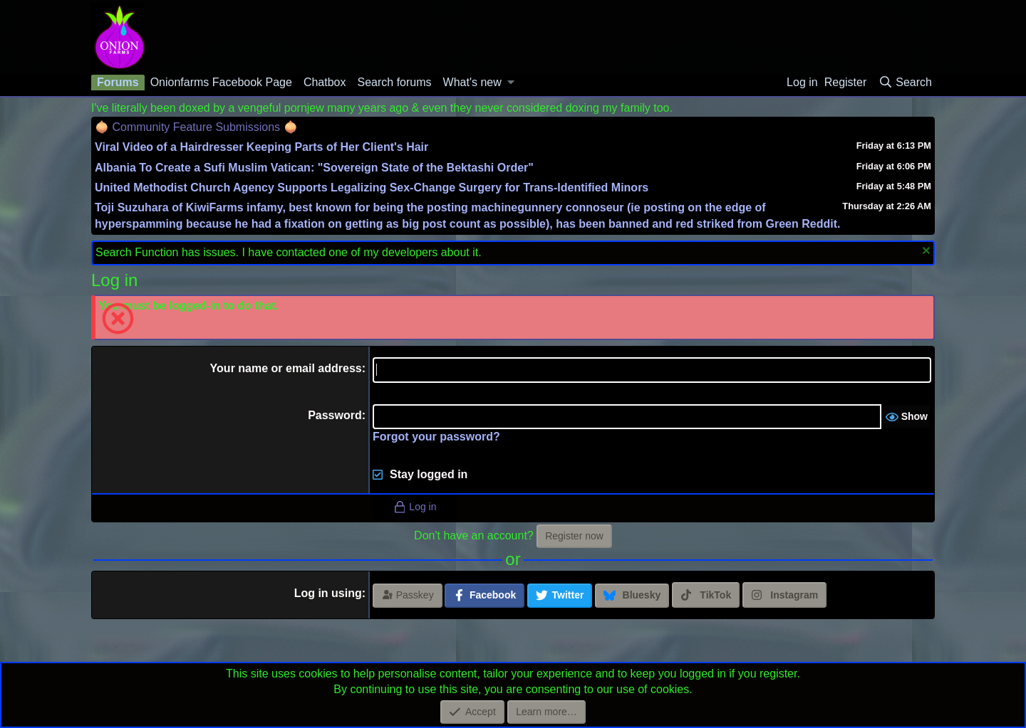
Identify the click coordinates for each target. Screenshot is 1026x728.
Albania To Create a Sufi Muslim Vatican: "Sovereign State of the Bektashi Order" (314, 168)
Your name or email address (286, 368)
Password (335, 415)
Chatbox (325, 82)
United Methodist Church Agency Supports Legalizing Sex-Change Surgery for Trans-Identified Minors (371, 187)
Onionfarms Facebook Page (221, 82)
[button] (511, 82)
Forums (118, 82)
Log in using (328, 593)
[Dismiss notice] (924, 252)
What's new (472, 82)
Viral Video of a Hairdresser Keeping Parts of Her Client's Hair (261, 147)
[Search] (905, 82)
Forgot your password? (436, 437)
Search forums (394, 82)
